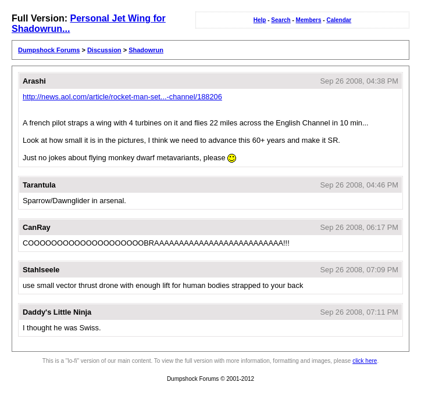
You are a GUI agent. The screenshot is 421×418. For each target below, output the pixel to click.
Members (309, 20)
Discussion (104, 49)
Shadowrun (146, 49)
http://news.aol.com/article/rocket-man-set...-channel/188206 (122, 96)
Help (260, 20)
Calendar (338, 20)
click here (364, 361)
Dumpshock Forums (49, 49)
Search (280, 20)
